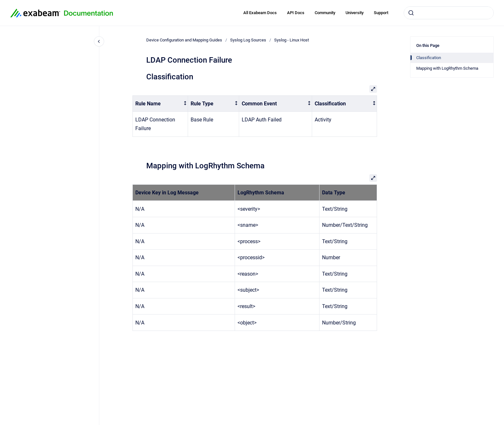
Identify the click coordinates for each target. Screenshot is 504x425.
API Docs (295, 12)
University (355, 12)
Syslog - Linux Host (291, 40)
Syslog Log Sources (248, 40)
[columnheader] (160, 103)
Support (381, 12)
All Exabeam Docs (260, 12)
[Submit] (411, 13)
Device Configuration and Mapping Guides (184, 40)
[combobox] (448, 13)
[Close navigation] (99, 41)
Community (325, 12)
